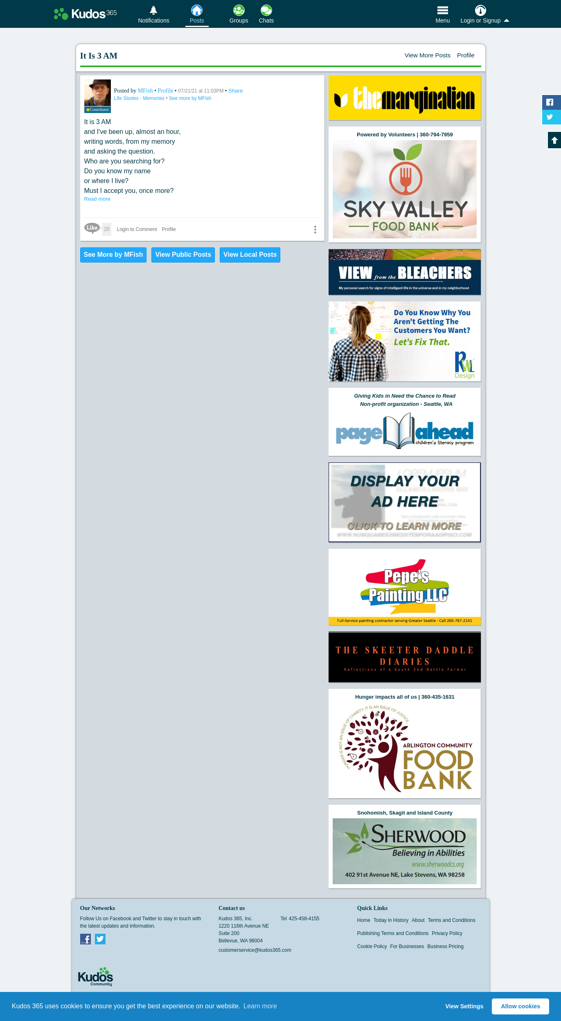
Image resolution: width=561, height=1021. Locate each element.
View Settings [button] (464, 1006)
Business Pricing (445, 946)
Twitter (100, 939)
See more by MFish (190, 98)
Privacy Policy (447, 933)
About (418, 920)
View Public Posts (183, 254)
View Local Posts (250, 254)
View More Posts (428, 55)
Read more (97, 199)
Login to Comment (137, 229)
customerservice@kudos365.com (255, 950)
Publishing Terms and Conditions (393, 933)
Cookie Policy (372, 946)
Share (235, 91)
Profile (466, 55)
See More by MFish (113, 254)
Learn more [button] (260, 1006)
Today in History (391, 920)
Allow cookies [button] (520, 1006)
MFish (146, 91)
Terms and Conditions (451, 920)
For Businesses (407, 946)
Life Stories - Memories (140, 98)
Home (363, 920)
